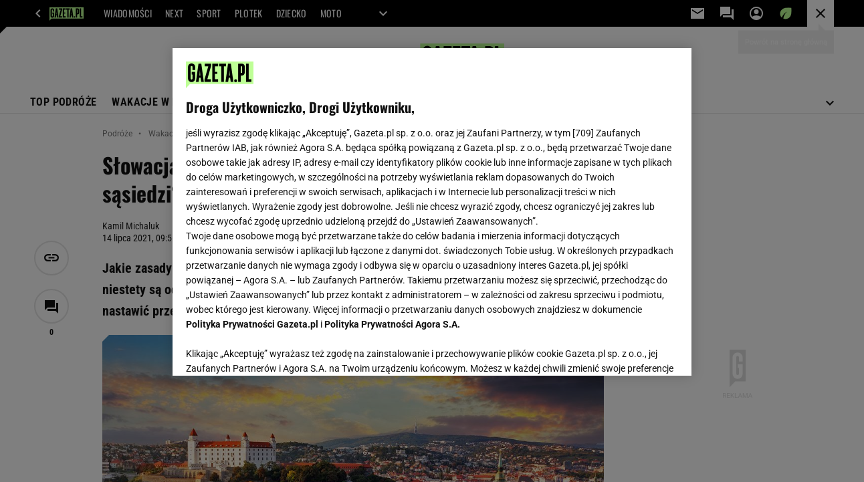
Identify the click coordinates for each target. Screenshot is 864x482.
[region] (432, 212)
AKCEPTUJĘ (632, 349)
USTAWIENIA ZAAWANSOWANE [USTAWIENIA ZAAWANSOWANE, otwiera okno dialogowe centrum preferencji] (274, 349)
